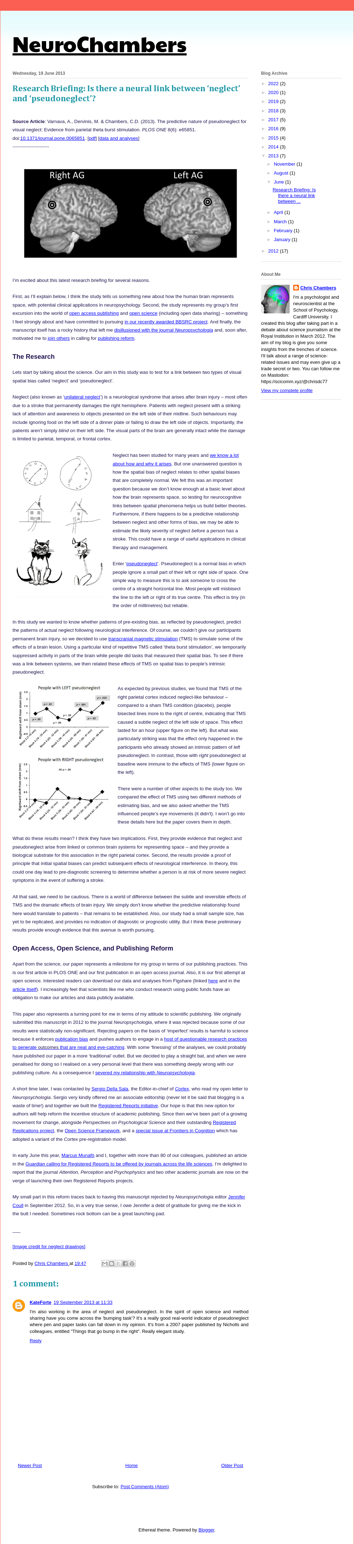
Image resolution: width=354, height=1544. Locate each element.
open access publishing (94, 313)
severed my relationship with (145, 1072)
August (282, 173)
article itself (24, 989)
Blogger (206, 1530)
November (285, 164)
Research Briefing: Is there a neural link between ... (294, 195)
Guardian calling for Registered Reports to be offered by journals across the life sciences (118, 1164)
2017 (274, 119)
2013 (274, 155)
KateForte (40, 1302)
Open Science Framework (92, 1130)
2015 (274, 138)
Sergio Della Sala (110, 1088)
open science (143, 313)
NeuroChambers (100, 43)
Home (132, 1465)
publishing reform (116, 338)
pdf (92, 138)
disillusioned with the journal (163, 330)
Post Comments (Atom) (145, 1486)
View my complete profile (287, 390)
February (284, 230)
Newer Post (30, 1465)
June (279, 182)
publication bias (71, 1039)
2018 (274, 110)
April (279, 212)
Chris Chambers (318, 287)
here (213, 980)
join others (59, 338)
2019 (274, 101)
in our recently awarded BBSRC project (165, 321)
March (281, 221)
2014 (274, 147)
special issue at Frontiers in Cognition (175, 1130)
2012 (274, 251)
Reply (35, 1340)
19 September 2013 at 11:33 (83, 1302)
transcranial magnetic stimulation (143, 638)
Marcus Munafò (78, 1155)
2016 (274, 128)
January (283, 239)
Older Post (232, 1465)
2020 (274, 92)
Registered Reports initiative (128, 1105)
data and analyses (118, 138)
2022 (274, 83)
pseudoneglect (142, 563)
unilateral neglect (82, 397)
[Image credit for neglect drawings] (49, 1246)
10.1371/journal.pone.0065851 (52, 138)
